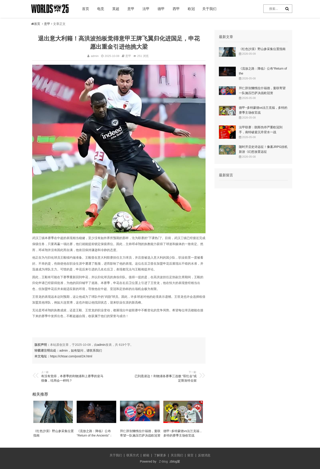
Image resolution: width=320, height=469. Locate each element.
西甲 (176, 9)
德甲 (161, 9)
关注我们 (177, 455)
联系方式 (132, 455)
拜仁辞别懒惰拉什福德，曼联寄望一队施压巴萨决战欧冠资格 (140, 435)
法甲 (146, 9)
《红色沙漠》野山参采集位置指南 (262, 49)
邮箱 (146, 455)
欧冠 (191, 9)
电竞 (100, 9)
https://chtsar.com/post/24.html (71, 356)
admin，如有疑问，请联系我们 (80, 350)
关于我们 (209, 9)
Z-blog (163, 461)
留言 (190, 455)
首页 (85, 9)
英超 (115, 9)
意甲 (130, 9)
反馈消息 (204, 455)
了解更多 (160, 455)
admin (101, 344)
